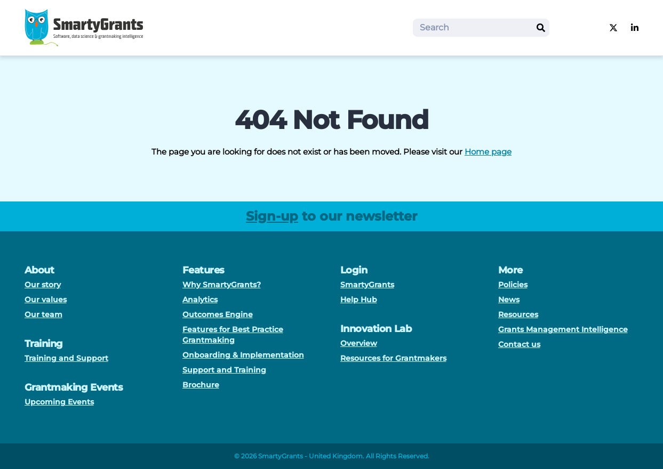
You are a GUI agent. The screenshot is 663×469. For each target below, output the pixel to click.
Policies (513, 284)
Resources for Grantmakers (393, 358)
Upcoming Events (59, 402)
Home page (488, 152)
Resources (518, 314)
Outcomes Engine (217, 314)
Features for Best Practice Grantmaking (232, 335)
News (509, 299)
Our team (43, 314)
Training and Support (66, 358)
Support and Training (224, 370)
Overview (358, 343)
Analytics (200, 299)
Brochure (200, 385)
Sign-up (272, 216)
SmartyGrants (367, 284)
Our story (43, 284)
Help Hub (358, 299)
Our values (46, 299)
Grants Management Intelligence (563, 329)
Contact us (519, 344)
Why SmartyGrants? (221, 284)
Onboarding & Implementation (243, 355)
